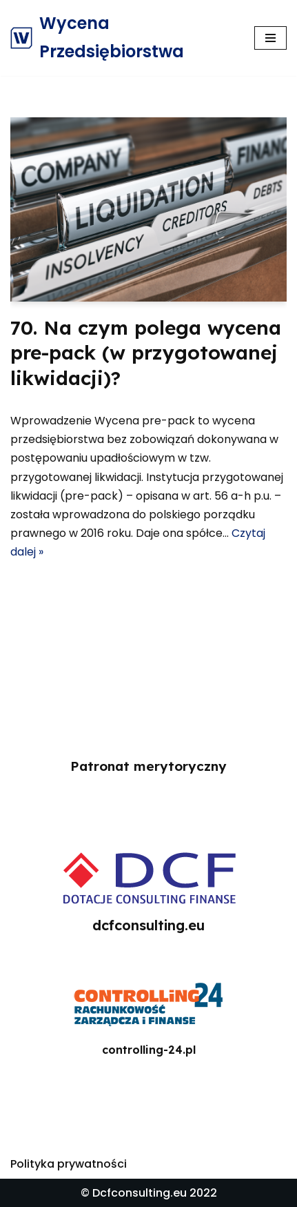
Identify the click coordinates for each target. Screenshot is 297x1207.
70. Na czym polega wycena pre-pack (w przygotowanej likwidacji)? (145, 352)
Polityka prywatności (68, 1164)
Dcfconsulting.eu (139, 1193)
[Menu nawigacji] (270, 38)
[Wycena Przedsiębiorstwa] (122, 38)
